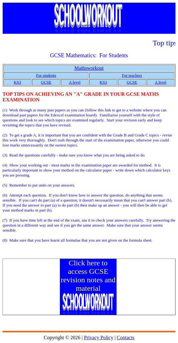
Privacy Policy (98, 337)
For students (46, 75)
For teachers (132, 75)
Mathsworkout (88, 68)
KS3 (17, 82)
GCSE (46, 82)
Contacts (125, 337)
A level (75, 82)
